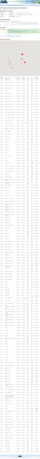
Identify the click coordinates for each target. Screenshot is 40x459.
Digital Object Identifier (15, 22)
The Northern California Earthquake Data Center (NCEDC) (17, 31)
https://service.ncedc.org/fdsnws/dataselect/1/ (15, 32)
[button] (11, 60)
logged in (5, 9)
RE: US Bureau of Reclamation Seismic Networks (15, 5)
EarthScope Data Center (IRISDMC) (13, 30)
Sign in (39, 5)
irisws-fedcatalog (16, 35)
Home (2, 5)
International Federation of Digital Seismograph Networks (20, 457)
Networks (5, 5)
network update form (35, 24)
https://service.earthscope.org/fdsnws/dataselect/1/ (28, 30)
